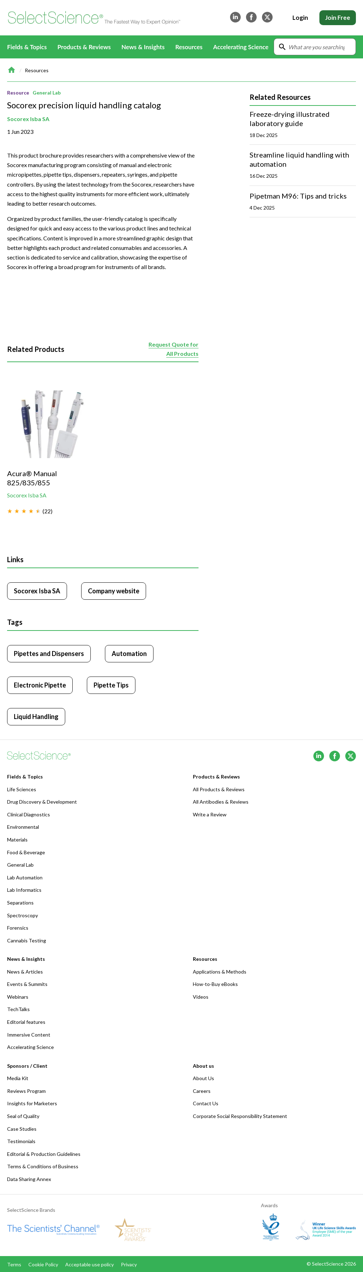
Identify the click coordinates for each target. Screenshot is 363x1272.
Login (300, 17)
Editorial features (26, 1022)
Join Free (337, 17)
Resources (37, 70)
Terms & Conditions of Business (42, 1166)
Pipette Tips (111, 685)
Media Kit (17, 1078)
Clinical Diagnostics (28, 814)
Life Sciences (21, 789)
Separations (20, 903)
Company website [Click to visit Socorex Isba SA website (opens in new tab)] (113, 591)
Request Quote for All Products (174, 349)
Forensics (17, 928)
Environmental (23, 827)
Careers (202, 1091)
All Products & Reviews (219, 789)
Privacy (129, 1264)
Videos (200, 997)
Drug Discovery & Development (42, 802)
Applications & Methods (219, 972)
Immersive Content (28, 1035)
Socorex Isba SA (28, 118)
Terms (14, 1264)
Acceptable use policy (89, 1264)
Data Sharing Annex (29, 1179)
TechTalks (18, 1009)
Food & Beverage (26, 852)
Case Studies (22, 1129)
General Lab (47, 93)
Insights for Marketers (32, 1103)
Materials (17, 840)
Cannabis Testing (26, 940)
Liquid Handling (36, 716)
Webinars (17, 997)
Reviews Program (26, 1091)
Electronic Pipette (40, 685)
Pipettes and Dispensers (49, 653)
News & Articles (25, 972)
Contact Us (205, 1103)
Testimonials (21, 1141)
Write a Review (210, 814)
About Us (203, 1078)
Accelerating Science (240, 47)
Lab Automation (25, 877)
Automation (129, 653)
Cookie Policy (43, 1264)
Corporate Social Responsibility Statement (240, 1116)
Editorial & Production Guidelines (43, 1154)
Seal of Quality (23, 1116)
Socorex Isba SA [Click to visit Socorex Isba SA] (37, 591)
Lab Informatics (24, 890)
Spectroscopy (22, 915)
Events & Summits (27, 984)
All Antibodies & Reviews (220, 802)
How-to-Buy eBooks (215, 984)
